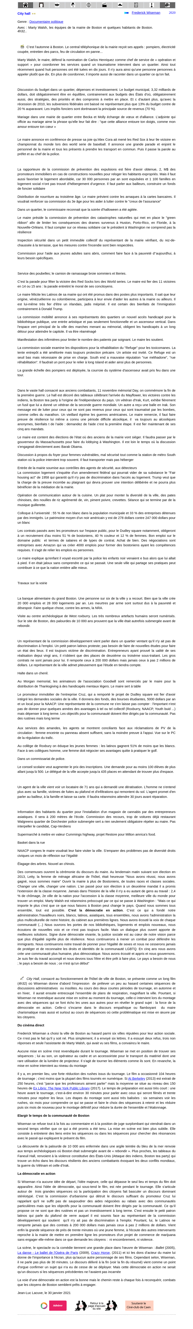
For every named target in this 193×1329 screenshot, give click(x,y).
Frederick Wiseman (146, 12)
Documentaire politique (46, 21)
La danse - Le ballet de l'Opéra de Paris (48, 1252)
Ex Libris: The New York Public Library (61, 1088)
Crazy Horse (100, 1252)
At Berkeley (136, 1078)
